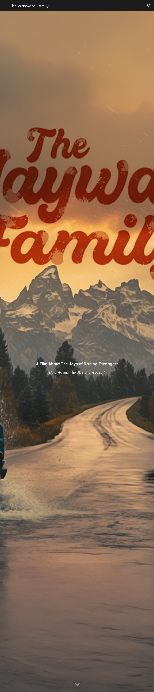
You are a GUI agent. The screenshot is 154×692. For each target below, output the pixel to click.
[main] (77, 351)
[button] (5, 5)
